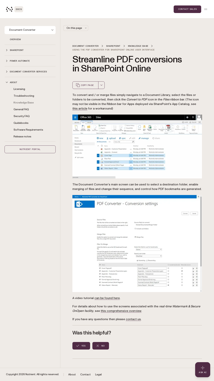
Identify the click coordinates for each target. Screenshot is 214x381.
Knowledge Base (24, 102)
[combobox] (101, 85)
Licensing (19, 89)
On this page (77, 28)
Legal (98, 374)
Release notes (22, 136)
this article (79, 108)
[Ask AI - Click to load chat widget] (202, 369)
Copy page (85, 85)
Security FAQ (22, 116)
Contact (85, 374)
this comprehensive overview (121, 311)
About (72, 374)
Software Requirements (28, 130)
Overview (15, 39)
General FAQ (21, 109)
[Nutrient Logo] (14, 9)
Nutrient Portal (30, 149)
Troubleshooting (24, 96)
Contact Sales (187, 9)
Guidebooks (21, 123)
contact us (133, 319)
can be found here (107, 298)
